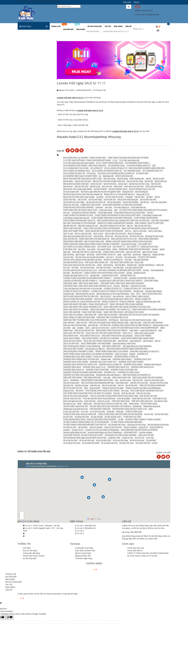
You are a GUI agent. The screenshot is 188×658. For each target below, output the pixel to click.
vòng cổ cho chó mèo (113, 427)
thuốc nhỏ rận (90, 401)
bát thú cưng (95, 186)
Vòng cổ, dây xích (26, 89)
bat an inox (122, 184)
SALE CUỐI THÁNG (142, 336)
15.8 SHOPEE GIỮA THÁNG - (137, 163)
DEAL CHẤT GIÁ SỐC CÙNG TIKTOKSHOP (102, 228)
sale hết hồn (123, 341)
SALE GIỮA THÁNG (71, 338)
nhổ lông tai (113, 320)
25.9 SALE (91, 173)
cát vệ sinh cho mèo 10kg (73, 202)
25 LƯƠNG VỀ (96, 168)
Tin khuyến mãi (92, 31)
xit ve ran (150, 438)
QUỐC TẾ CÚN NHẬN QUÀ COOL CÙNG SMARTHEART (134, 328)
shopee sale (106, 359)
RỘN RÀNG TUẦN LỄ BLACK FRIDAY (111, 330)
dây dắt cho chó (69, 226)
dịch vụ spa (68, 234)
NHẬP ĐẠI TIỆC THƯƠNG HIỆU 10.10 (112, 317)
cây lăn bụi (144, 202)
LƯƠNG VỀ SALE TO (113, 289)
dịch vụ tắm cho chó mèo (115, 234)
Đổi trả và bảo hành (83, 553)
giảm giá (66, 252)
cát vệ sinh (82, 200)
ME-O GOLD (105, 296)
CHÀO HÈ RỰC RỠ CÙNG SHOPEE (78, 207)
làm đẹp (66, 273)
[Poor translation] (9, 617)
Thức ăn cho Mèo (26, 52)
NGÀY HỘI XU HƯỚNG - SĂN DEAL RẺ (79, 315)
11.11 (115, 160)
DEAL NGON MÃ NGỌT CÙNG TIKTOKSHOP (104, 231)
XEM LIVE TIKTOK (146, 435)
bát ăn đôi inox (161, 181)
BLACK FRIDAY (100, 189)
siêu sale (106, 378)
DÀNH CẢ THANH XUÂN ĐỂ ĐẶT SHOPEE (115, 223)
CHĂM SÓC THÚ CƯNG (91, 205)
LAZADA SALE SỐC (110, 275)
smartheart (74, 380)
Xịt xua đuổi (151, 440)
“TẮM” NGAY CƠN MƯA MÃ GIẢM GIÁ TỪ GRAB (128, 158)
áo (100, 176)
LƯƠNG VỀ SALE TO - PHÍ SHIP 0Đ (138, 289)
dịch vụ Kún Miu (139, 231)
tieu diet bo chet (160, 401)
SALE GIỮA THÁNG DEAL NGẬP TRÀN (137, 338)
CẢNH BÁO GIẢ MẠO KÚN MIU (34, 211)
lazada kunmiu (140, 273)
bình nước (118, 186)
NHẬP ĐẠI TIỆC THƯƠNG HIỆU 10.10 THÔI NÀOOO (85, 320)
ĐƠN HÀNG (10, 587)
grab (119, 254)
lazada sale (95, 275)
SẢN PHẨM (10, 579)
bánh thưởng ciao (137, 179)
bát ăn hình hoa (110, 184)
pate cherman (69, 323)
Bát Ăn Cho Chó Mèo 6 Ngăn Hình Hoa (109, 181)
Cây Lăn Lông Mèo (158, 202)
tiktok (79, 404)
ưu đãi (120, 419)
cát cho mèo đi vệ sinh (114, 197)
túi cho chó (148, 414)
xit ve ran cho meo (86, 440)
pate (155, 320)
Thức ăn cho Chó (26, 46)
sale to (157, 341)
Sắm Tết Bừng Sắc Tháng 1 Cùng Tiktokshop (81, 346)
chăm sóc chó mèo (71, 205)
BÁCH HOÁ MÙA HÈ (124, 176)
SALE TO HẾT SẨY (71, 343)
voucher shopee (145, 432)
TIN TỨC (9, 585)
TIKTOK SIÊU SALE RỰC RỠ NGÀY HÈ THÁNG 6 (110, 406)
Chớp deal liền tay (138, 207)
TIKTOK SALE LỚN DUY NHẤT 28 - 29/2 (110, 404)
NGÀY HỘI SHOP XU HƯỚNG (75, 309)
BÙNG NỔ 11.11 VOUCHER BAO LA (119, 194)
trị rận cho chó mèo (71, 412)
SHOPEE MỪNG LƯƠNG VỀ (126, 357)
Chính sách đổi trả (134, 551)
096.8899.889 (136, 532)
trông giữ (110, 412)
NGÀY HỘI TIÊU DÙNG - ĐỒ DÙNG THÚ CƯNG (124, 312)
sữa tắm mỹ (68, 385)
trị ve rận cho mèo (97, 412)
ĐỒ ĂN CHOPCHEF (13, 582)
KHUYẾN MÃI (10, 577)
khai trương (108, 265)
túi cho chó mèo (161, 414)
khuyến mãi (132, 265)
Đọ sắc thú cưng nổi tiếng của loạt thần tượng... (33, 249)
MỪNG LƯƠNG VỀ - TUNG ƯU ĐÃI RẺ (118, 302)
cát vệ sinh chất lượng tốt (127, 200)
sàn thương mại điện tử (94, 349)
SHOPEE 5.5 (142, 354)
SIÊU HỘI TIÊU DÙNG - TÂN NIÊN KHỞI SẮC (82, 378)
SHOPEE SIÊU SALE (72, 367)
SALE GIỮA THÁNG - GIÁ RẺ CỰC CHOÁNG (100, 338)
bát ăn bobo (68, 181)
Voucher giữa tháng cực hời (74, 432)
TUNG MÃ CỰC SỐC (132, 417)
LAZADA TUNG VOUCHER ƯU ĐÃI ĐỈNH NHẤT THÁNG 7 (87, 278)
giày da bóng (68, 254)
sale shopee (148, 341)
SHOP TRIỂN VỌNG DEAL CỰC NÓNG (111, 351)
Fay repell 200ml (104, 249)
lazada (129, 273)
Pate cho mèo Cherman (153, 323)
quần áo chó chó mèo (100, 328)
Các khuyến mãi (25, 121)
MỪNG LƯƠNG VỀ (143, 299)
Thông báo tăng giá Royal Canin (32, 202)
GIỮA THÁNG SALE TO (106, 254)
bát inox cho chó (81, 186)
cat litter (149, 197)
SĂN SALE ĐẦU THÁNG (73, 349)
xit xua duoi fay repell (90, 443)
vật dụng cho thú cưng (136, 425)
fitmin (115, 249)
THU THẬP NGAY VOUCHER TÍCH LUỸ (146, 391)
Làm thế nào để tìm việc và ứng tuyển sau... (32, 223)
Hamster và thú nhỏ (27, 57)
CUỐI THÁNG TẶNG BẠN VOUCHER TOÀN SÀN (111, 218)
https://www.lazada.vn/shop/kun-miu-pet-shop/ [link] (88, 102)
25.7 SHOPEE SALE (132, 171)
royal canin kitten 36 (148, 330)
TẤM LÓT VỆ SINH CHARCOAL (152, 385)
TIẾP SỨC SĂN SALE (121, 401)
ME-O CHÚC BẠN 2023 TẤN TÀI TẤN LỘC (80, 296)
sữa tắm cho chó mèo (139, 383)
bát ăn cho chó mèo (83, 181)
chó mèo (108, 207)
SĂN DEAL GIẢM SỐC (111, 346)
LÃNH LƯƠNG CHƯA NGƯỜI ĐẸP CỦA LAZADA (104, 273)
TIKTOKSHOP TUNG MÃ (100, 409)
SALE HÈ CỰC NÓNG (72, 341)
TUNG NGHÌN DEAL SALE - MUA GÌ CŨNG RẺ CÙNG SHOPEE (89, 419)
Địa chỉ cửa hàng (30, 551)
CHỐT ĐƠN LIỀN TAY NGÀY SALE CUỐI (80, 210)
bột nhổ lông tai (141, 192)
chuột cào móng (105, 210)
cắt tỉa (157, 197)
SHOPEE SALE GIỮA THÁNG (131, 362)
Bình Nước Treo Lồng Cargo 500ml (77, 189)
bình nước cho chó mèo (134, 186)
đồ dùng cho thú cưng (154, 236)
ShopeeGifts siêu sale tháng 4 (108, 375)
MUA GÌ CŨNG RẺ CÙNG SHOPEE (77, 299)
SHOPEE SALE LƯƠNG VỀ (110, 364)
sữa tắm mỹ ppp (81, 385)
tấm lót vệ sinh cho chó (72, 388)
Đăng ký (136, 2)
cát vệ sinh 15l (110, 200)
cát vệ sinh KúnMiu (130, 202)
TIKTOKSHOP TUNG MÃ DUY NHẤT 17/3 (129, 409)
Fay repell (91, 249)
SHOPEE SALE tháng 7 (122, 359)
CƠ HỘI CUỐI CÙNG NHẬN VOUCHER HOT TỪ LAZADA (143, 210)
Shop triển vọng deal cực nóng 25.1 (144, 351)
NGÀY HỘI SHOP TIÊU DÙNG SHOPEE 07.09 (82, 307)
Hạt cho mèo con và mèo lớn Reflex (89, 257)
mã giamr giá (68, 294)
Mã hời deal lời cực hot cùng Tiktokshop (112, 294)
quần (87, 328)
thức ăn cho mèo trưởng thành (75, 396)
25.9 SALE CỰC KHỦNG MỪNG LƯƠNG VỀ (116, 173)
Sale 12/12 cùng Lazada (144, 333)
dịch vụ (128, 231)
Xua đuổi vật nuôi (143, 443)
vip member (82, 427)
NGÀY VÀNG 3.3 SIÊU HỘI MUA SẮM (79, 317)
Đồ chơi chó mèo (26, 105)
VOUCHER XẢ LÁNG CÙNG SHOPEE (120, 435)
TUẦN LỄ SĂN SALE (133, 412)
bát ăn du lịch (96, 184)
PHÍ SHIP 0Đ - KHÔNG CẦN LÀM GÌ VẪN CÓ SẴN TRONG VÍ (125, 325)
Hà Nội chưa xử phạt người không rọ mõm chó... (33, 236)
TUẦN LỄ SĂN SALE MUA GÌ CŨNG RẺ (79, 414)
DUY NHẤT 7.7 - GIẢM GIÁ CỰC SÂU (142, 247)
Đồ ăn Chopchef (25, 137)
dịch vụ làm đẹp (154, 231)
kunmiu (146, 270)
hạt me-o (110, 257)
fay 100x (81, 249)
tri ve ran (84, 412)
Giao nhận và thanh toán (85, 551)
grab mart (127, 254)
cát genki (129, 197)
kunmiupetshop (157, 270)
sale (160, 330)
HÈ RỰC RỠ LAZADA (147, 257)
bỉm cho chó (107, 186)
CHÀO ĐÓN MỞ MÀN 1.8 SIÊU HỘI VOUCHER (122, 205)
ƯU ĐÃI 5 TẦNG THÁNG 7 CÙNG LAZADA (142, 419)
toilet (150, 409)
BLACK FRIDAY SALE (118, 189)
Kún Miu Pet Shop (103, 268)
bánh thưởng (122, 179)
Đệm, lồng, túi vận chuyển (29, 95)
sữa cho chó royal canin (154, 380)
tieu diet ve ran (69, 404)
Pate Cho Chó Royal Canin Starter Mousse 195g (108, 323)
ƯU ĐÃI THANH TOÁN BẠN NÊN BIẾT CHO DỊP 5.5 (84, 425)
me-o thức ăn (118, 296)
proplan (80, 328)
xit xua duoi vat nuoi (109, 443)
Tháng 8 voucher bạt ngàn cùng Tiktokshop (143, 388)
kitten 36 (160, 265)
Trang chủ (137, 29)
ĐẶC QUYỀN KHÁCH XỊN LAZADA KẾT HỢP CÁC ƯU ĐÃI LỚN (123, 220)
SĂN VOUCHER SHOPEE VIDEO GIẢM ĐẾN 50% (127, 349)
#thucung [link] (114, 137)
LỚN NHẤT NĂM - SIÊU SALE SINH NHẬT (80, 283)
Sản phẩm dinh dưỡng (28, 62)
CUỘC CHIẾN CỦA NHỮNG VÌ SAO (78, 215)
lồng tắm (124, 286)
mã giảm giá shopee (153, 291)
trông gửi (119, 412)
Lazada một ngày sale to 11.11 (75, 275)
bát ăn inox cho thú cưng (139, 184)
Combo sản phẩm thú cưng (30, 116)
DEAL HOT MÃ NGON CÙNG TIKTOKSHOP (140, 228)
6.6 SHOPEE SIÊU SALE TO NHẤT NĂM (80, 176)
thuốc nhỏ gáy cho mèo (72, 401)
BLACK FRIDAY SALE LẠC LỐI (142, 189)
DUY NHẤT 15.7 (145, 244)
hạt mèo (119, 257)
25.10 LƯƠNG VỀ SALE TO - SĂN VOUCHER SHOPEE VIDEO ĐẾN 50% (134, 168)
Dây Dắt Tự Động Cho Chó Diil (112, 226)
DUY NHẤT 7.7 (119, 247)
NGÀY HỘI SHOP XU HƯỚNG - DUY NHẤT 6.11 (110, 309)
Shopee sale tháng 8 (152, 364)
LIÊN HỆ (8, 590)
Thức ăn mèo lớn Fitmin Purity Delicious (99, 398)
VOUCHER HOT (130, 432)
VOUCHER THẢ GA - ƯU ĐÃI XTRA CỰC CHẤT (83, 435)
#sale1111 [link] (76, 137)
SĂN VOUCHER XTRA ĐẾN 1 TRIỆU (78, 351)
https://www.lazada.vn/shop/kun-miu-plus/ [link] (127, 102)
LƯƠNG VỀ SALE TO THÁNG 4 (76, 291)
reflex (162, 328)
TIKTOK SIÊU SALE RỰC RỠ (75, 406)
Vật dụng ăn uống (26, 84)
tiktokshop (137, 406)
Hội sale (128, 260)
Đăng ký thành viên (83, 556)
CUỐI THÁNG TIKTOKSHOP (146, 218)
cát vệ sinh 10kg (95, 200)
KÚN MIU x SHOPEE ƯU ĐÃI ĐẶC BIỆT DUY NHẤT (120, 270)
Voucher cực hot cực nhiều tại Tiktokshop (102, 430)
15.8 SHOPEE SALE (116, 165)
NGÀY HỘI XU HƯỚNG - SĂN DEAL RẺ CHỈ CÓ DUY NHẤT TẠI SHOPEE (128, 315)
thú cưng (124, 391)
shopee (132, 354)
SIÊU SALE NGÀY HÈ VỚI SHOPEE (147, 378)
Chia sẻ (60, 151)
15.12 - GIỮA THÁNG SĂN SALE (109, 163)
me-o (138, 294)
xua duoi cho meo (126, 443)
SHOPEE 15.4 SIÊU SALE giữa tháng (78, 375)
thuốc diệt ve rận (159, 398)
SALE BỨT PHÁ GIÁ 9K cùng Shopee (117, 336)
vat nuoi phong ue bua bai (157, 425)
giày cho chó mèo (133, 252)
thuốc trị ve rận (104, 401)
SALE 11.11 (127, 333)
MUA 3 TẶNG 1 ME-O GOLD (137, 296)
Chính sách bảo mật (135, 548)
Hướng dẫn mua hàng (84, 548)
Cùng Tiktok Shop (105, 213)
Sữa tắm (22, 73)
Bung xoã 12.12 (143, 194)
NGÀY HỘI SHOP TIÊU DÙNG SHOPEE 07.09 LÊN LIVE (127, 307)
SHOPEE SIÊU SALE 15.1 (118, 367)
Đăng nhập (127, 2)
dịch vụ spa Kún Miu (83, 234)
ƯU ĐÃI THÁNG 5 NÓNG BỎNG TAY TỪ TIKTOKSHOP (86, 422)
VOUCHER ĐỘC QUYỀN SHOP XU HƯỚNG (139, 430)
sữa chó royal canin (71, 383)
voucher (66, 430)
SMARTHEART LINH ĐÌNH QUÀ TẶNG (97, 380)
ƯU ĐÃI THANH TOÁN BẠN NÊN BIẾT (126, 422)
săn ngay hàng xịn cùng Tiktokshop (137, 346)
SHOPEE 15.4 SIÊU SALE (128, 372)
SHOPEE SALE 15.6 (142, 359)
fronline (155, 249)
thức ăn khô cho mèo (148, 396)
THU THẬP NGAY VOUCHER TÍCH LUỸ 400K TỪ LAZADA (87, 393)
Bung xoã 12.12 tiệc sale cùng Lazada (78, 197)
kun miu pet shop (87, 268)
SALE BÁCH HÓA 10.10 (90, 336)
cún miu (66, 213)
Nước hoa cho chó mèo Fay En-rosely (135, 320)
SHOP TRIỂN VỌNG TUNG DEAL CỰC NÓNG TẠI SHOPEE (88, 354)
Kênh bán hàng (25, 127)
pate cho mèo (135, 323)
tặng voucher (95, 388)
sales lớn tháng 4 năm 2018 (124, 343)
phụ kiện (66, 328)
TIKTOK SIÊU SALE (149, 404)
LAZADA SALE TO (127, 275)
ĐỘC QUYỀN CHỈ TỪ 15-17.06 (124, 239)
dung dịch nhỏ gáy (128, 244)
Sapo (76, 594)
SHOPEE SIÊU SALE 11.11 (94, 367)
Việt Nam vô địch (31, 194)
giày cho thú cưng (149, 252)
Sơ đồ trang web (29, 558)
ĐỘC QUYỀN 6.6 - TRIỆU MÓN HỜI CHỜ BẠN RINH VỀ (86, 239)
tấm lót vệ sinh (131, 385)
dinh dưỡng (98, 236)
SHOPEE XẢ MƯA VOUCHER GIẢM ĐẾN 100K (82, 372)
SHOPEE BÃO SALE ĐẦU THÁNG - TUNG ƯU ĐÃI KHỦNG (87, 357)
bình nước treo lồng (154, 186)
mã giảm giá (138, 291)
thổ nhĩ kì (79, 391)
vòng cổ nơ (143, 427)
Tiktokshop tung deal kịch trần (75, 409)
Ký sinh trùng (24, 68)
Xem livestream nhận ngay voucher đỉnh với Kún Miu (84, 438)
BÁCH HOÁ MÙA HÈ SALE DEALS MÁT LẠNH (82, 179)
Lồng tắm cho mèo (138, 286)
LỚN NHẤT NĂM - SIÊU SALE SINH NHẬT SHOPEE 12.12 (87, 286)
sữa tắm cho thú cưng (159, 383)
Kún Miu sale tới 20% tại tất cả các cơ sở (80, 270)
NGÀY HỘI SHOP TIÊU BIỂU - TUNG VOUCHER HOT (85, 304)
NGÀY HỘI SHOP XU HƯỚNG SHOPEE (148, 309)
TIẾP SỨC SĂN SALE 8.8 (141, 401)
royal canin (133, 330)
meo (132, 294)
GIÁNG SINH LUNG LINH (113, 252)
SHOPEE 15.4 (110, 372)
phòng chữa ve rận (160, 325)
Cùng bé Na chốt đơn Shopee (84, 213)
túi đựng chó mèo (82, 417)
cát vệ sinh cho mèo (148, 200)
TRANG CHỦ (10, 574)
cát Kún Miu (139, 197)
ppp (73, 328)
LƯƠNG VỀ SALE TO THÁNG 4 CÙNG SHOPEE (111, 291)
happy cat (147, 254)
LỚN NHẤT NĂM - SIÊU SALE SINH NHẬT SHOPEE (122, 283)
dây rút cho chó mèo (142, 226)
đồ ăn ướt (109, 236)
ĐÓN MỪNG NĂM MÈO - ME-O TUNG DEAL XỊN (83, 241)
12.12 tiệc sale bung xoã (129, 160)
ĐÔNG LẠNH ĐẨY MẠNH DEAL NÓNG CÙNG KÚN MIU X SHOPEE (91, 244)
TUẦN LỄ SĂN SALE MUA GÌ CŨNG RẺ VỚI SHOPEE (120, 414)
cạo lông (99, 197)
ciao (116, 210)
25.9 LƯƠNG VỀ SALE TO (74, 173)
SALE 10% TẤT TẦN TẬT (73, 333)
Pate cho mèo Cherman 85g (74, 325)
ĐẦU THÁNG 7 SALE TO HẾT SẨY (149, 223)
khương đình (120, 265)
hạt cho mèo (68, 257)
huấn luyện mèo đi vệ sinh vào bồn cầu (79, 265)
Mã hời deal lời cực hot (85, 294)
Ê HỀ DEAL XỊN (69, 249)
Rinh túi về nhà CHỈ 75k (84, 330)
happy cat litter (158, 254)
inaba (99, 265)
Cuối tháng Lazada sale (152, 215)
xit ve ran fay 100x (103, 440)
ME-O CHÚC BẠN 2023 (152, 294)
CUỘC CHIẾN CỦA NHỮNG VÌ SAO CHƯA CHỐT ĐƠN (117, 215)
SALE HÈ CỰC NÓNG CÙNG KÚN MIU (100, 341)
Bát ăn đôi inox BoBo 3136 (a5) (76, 184)
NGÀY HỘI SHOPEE (71, 312)
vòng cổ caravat (95, 427)
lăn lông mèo (77, 273)
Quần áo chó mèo (26, 111)
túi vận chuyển (97, 417)
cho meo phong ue (121, 207)
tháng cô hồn (68, 391)
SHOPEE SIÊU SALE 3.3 (73, 370)
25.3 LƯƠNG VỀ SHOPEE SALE (76, 171)
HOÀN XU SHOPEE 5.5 (113, 260)
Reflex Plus (68, 330)
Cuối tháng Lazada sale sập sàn (76, 218)
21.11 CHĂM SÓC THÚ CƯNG (76, 168)
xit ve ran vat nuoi (137, 440)
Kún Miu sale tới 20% (134, 268)
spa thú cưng (125, 380)
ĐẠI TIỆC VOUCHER (160, 220)
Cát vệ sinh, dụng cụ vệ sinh (30, 100)
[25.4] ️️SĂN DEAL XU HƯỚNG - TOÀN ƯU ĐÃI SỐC (84, 158)
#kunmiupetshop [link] (95, 137)
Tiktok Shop (134, 404)
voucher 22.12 (77, 430)
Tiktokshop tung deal (151, 406)
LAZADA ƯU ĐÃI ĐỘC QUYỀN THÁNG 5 (80, 281)
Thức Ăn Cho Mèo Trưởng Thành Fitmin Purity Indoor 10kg (114, 396)
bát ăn (148, 179)
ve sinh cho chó (69, 427)
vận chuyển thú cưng (116, 425)
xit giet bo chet (114, 438)
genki (162, 249)
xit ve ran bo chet (70, 440)
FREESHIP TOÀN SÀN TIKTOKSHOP (134, 249)
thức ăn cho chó (128, 393)
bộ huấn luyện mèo (71, 192)
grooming (136, 254)
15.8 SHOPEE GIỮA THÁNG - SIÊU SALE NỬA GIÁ (84, 165)
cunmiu (150, 213)
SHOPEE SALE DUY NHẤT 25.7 (103, 362)
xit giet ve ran (127, 438)
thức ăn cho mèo (143, 393)
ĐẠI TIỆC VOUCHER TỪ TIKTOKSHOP (79, 223)
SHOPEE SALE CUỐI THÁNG (75, 362)
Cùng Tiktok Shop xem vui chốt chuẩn (129, 213)
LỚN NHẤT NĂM (151, 281)
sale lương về (135, 341)
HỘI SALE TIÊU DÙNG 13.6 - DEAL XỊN (126, 262)
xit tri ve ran (139, 438)
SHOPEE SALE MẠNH (133, 364)
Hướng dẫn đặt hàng (31, 553)
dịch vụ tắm (98, 234)
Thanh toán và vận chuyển (33, 556)
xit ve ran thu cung (120, 440)
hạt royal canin (130, 257)
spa (116, 380)
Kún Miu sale (118, 268)
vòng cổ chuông (130, 427)
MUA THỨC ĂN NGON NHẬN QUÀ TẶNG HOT (113, 299)
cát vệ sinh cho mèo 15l (95, 202)
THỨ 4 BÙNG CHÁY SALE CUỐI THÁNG (102, 391)
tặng (86, 388)
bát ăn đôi (149, 181)
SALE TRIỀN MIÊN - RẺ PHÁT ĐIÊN (96, 343)
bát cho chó (156, 184)
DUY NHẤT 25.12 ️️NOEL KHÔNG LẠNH (79, 247)
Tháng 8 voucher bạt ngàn (113, 388)
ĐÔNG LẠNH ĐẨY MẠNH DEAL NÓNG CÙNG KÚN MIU (129, 241)
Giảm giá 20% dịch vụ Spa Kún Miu (86, 252)
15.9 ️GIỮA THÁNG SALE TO (138, 165)
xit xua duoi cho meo (71, 443)
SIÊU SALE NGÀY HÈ (121, 378)
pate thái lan (93, 325)
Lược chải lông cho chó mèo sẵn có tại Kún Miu (82, 289)
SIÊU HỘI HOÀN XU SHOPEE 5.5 (136, 375)
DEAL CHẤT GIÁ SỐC (72, 228)
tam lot (121, 385)
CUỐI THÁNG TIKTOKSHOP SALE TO (79, 220)
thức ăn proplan (123, 398)
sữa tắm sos (95, 385)
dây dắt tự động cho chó (88, 226)
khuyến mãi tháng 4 (146, 265)
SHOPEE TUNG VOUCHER (97, 370)
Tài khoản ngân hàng (83, 558)
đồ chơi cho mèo (136, 236)
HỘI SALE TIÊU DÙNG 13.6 (96, 262)
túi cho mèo (68, 417)
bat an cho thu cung (135, 181)
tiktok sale (88, 404)
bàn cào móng (109, 179)
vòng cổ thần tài (156, 427)
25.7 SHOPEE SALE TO (152, 171)
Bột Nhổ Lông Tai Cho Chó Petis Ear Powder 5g (82, 194)
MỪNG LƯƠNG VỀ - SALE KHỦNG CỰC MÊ (81, 302)
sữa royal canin (122, 383)
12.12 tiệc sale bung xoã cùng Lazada (78, 163)
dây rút (130, 226)
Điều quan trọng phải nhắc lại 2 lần (77, 236)
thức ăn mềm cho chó (72, 398)
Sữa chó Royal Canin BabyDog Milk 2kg (97, 383)
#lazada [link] (62, 137)
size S (65, 380)
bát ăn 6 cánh (158, 179)
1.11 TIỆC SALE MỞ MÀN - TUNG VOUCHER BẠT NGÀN (87, 160)
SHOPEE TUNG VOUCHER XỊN (124, 370)
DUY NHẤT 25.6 (104, 247)
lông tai (116, 286)
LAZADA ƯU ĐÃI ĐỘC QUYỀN (141, 278)
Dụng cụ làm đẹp (26, 78)
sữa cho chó (138, 380)
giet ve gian (80, 254)
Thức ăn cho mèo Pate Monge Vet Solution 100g (41, 160)
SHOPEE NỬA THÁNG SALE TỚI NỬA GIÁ (81, 359)
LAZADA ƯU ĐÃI (120, 278)
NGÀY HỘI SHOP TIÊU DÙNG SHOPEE (126, 304)
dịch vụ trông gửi (135, 234)
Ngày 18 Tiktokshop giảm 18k (148, 302)
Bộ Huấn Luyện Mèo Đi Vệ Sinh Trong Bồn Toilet (101, 192)
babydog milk (108, 176)
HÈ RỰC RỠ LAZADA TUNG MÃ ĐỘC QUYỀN (82, 260)
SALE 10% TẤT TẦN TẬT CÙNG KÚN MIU (103, 333)
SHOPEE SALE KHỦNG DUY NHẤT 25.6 (80, 364)
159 (153, 165)
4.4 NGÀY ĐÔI (142, 173)
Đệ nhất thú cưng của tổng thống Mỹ (34, 260)
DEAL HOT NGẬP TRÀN (73, 231)
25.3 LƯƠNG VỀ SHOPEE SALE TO (107, 171)
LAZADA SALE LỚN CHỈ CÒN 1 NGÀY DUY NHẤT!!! (120, 281)
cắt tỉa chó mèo (69, 200)
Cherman (99, 207)
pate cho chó (82, 323)
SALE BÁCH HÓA (70, 336)
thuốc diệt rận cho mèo (141, 398)
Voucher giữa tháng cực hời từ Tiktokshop (105, 432)
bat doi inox (68, 186)
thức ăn (117, 393)
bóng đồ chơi (127, 192)
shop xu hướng (121, 354)
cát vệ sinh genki (114, 202)
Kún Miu (75, 268)
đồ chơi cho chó (121, 236)
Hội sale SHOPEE (141, 260)
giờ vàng (90, 254)
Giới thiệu (27, 548)
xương (154, 443)
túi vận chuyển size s (113, 417)
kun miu (66, 268)
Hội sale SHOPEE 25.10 (73, 262)
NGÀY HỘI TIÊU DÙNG (92, 312)
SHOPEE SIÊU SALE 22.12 (142, 367)
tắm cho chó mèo (109, 385)
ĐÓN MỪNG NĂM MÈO (148, 239)
